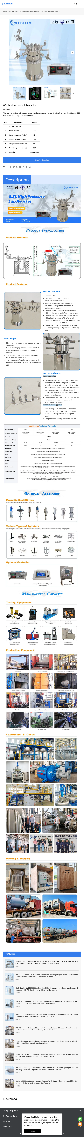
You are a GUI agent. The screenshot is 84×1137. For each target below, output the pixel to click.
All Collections (13, 11)
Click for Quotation (42, 160)
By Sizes (22, 11)
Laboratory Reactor (32, 11)
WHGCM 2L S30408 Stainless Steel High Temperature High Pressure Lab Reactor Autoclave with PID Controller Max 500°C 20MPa (47, 1016)
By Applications (10, 1116)
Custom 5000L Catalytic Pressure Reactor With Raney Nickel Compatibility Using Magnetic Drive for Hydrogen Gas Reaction (47, 1082)
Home (5, 11)
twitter (17, 167)
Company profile (10, 1111)
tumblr (27, 167)
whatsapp (20, 167)
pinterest (23, 167)
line (14, 167)
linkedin (30, 167)
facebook (10, 167)
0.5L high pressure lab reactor (50, 11)
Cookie (34, 1117)
